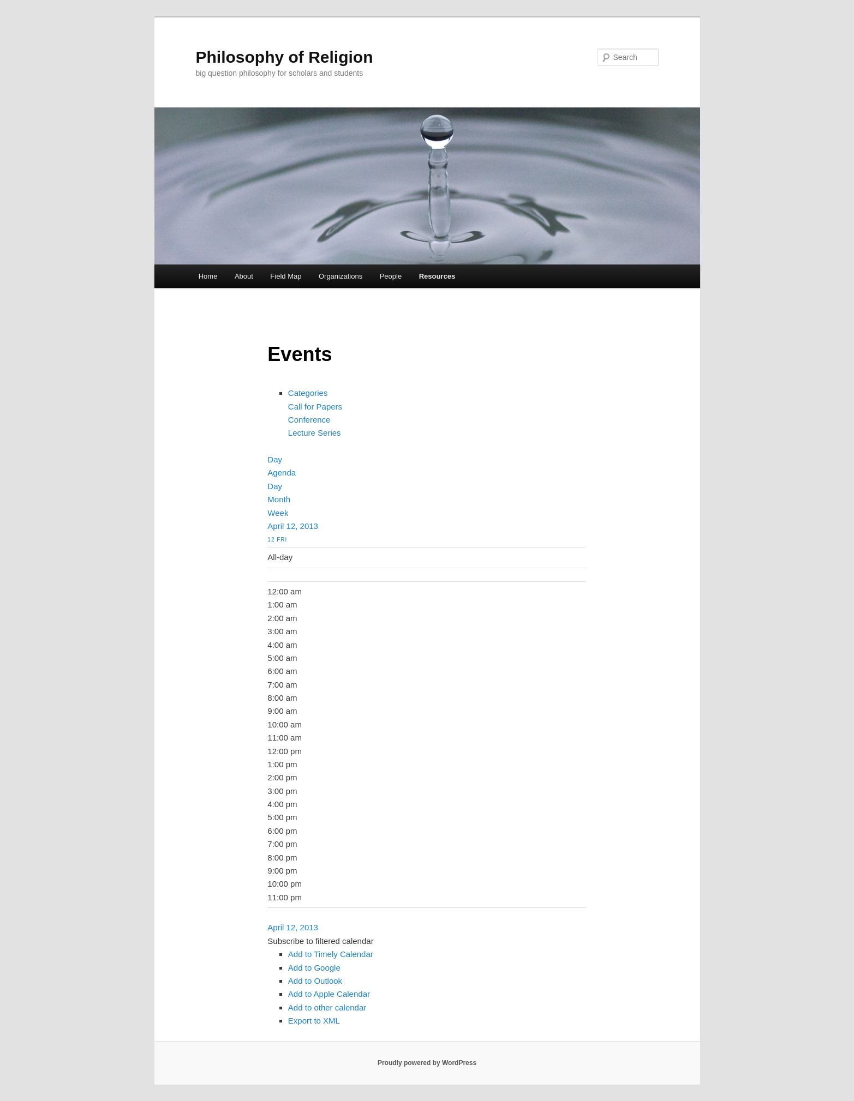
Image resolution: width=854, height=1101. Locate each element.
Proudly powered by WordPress (427, 1063)
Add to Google (314, 967)
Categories (308, 393)
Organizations (340, 276)
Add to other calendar (327, 1007)
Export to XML (314, 1020)
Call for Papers (315, 406)
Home (208, 276)
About (244, 276)
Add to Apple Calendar (329, 993)
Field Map (285, 276)
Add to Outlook (315, 980)
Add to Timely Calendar (330, 954)
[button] (320, 941)
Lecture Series (314, 432)
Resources (437, 276)
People (391, 276)
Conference (309, 419)
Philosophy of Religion (284, 57)
